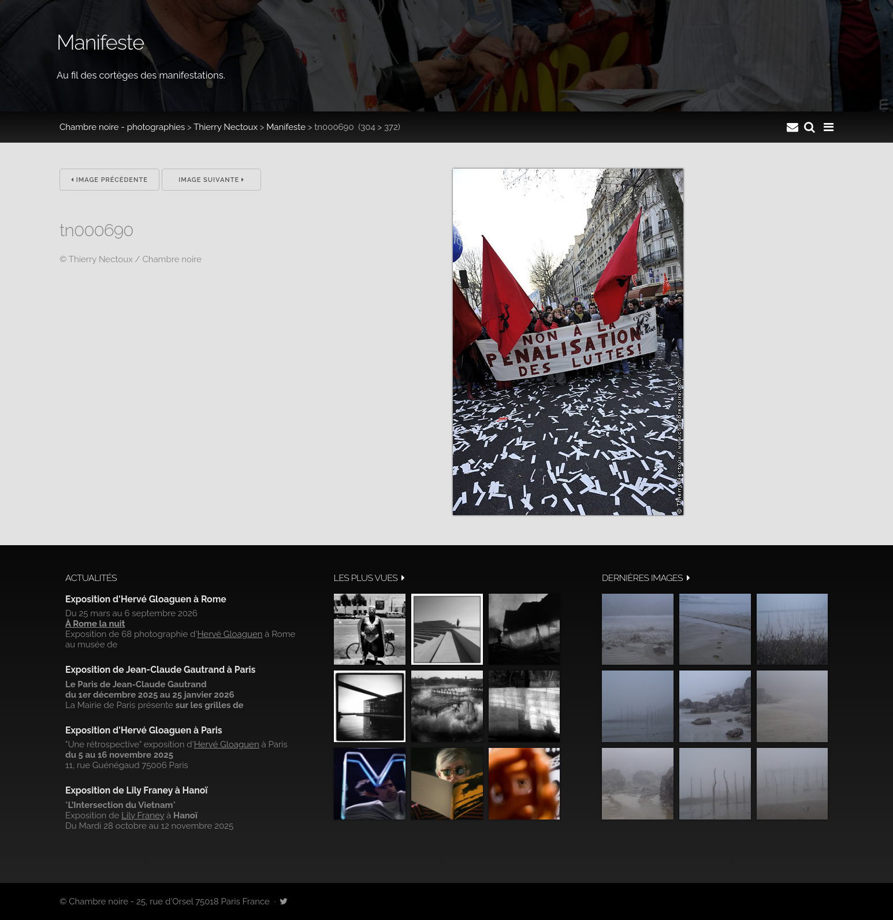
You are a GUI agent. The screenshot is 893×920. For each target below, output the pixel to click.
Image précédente (109, 180)
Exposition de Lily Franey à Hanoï (136, 790)
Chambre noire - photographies (122, 127)
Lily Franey (142, 815)
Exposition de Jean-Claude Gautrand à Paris (160, 669)
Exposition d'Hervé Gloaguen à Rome (145, 599)
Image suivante (211, 180)
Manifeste (286, 127)
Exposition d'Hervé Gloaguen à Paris (143, 730)
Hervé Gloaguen (229, 634)
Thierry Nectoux (226, 127)
